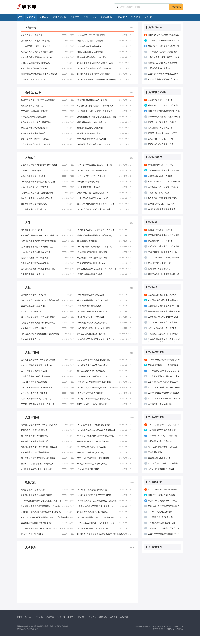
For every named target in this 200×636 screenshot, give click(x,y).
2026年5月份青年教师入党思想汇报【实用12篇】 (48, 501)
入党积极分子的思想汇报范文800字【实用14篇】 (48, 512)
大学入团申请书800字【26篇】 (161, 469)
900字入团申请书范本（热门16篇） (104, 463)
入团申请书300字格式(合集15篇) (162, 430)
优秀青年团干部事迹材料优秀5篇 (48, 263)
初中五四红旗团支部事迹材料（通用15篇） (104, 246)
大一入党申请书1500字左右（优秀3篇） (163, 377)
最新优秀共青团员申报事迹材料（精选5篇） (163, 275)
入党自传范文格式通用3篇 (159, 68)
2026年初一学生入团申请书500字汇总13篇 (104, 436)
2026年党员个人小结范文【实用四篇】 (104, 209)
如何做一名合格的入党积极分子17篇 (48, 198)
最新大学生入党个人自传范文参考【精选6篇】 (162, 63)
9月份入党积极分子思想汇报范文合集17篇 (104, 506)
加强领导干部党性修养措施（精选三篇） (104, 144)
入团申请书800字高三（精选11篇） (163, 436)
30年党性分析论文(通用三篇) (48, 117)
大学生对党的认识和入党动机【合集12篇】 (104, 165)
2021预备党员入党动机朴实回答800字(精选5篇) (163, 301)
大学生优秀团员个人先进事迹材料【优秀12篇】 (104, 269)
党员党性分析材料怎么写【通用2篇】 (104, 100)
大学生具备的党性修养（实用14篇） (48, 144)
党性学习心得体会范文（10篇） (162, 139)
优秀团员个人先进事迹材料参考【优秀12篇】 (104, 230)
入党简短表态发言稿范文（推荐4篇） (164, 187)
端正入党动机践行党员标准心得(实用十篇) (164, 182)
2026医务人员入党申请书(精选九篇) (104, 365)
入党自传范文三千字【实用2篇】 (104, 35)
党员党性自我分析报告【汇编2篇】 (163, 122)
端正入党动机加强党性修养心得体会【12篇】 (104, 204)
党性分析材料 (59, 17)
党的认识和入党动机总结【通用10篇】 (104, 328)
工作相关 (40, 617)
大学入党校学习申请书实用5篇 (48, 393)
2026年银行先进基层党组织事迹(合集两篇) (48, 74)
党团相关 (148, 17)
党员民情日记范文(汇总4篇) (104, 187)
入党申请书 (106, 17)
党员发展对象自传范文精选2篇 (48, 204)
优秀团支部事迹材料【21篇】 (104, 274)
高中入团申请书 (155, 452)
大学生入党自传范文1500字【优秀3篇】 (163, 58)
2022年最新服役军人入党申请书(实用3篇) (164, 366)
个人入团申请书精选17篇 (104, 469)
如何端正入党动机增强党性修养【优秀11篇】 (48, 334)
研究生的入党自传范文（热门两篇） (104, 57)
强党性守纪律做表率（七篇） (104, 133)
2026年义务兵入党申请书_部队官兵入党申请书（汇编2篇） (104, 387)
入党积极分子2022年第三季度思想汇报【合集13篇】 (164, 529)
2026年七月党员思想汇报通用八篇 (104, 490)
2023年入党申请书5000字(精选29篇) (164, 387)
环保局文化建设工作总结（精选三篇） (162, 134)
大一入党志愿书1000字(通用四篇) (48, 376)
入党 (94, 17)
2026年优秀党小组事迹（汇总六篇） (48, 46)
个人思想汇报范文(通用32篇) (160, 517)
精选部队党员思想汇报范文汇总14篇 (104, 528)
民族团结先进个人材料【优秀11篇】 (48, 252)
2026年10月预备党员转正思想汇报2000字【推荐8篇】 (48, 517)
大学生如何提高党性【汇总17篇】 (104, 139)
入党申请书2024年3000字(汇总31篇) (164, 393)
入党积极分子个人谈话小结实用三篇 (163, 170)
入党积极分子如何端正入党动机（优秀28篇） (104, 339)
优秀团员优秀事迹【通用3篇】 (161, 241)
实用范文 (71, 617)
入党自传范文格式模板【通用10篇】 (48, 63)
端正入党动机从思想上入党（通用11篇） (48, 317)
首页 (20, 17)
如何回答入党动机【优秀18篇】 (104, 317)
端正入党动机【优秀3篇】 (48, 311)
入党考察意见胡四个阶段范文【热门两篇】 (48, 165)
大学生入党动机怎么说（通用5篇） (104, 334)
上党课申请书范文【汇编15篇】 (48, 209)
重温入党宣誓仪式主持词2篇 (48, 176)
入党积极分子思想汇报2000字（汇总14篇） (104, 517)
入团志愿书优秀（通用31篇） (161, 441)
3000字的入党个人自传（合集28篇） (164, 35)
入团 (85, 17)
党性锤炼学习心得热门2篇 (48, 106)
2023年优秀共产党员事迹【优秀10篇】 (163, 80)
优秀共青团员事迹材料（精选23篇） (104, 252)
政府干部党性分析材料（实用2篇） (48, 139)
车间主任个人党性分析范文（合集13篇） (48, 100)
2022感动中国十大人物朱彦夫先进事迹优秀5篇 (164, 258)
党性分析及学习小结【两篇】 (48, 133)
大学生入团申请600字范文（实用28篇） (163, 425)
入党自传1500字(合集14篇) (104, 46)
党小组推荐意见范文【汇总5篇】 (162, 204)
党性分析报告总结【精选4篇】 (104, 128)
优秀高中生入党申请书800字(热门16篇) (48, 360)
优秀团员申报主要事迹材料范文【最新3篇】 (163, 247)
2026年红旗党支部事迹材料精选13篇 (48, 57)
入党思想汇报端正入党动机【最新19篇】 (48, 322)
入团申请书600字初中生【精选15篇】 (48, 469)
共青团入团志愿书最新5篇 (159, 458)
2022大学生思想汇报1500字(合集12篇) (163, 507)
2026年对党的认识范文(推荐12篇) (104, 170)
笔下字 (19, 617)
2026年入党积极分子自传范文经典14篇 (104, 68)
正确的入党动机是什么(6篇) (160, 176)
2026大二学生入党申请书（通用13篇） (48, 365)
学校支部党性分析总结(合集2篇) (48, 128)
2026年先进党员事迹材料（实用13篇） (104, 74)
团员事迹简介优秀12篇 (104, 241)
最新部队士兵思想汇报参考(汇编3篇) (48, 495)
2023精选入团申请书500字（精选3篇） (163, 464)
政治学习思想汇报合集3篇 (48, 534)
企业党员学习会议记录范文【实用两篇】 (48, 182)
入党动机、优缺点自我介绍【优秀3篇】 (163, 334)
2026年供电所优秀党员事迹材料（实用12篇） (104, 79)
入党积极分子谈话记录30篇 (160, 404)
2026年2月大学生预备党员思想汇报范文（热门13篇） (104, 534)
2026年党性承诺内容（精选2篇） (48, 111)
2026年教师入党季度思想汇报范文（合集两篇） (104, 501)
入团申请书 (121, 17)
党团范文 (31, 17)
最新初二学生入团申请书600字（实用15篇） (48, 425)
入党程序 (74, 17)
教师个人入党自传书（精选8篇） (104, 41)
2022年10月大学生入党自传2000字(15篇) (163, 74)
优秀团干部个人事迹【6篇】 (160, 263)
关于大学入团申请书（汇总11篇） (104, 447)
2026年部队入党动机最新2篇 (48, 306)
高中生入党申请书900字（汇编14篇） (48, 399)
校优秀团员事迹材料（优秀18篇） (48, 258)
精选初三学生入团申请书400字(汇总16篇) (48, 447)
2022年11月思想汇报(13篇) (160, 512)
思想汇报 (135, 17)
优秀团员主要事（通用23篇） (48, 274)
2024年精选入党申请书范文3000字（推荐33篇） (163, 382)
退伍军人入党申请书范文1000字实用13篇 (48, 387)
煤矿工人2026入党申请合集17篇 (104, 371)
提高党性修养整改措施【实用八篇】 (104, 122)
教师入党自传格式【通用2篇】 (104, 52)
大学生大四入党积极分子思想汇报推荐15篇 (104, 523)
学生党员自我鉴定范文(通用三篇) (162, 198)
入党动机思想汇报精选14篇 (104, 306)
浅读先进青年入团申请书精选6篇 (48, 452)
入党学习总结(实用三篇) (158, 192)
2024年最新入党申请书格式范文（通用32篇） (164, 371)
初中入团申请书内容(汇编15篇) (104, 452)
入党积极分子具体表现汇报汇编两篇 (104, 193)
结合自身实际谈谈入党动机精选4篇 (104, 322)
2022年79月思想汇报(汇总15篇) (162, 495)
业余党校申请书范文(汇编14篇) (104, 182)
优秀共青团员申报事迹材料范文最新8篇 (164, 236)
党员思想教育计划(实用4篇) (48, 490)
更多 (132, 28)
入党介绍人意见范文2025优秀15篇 (104, 311)
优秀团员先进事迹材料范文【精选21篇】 (48, 269)
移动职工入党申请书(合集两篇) (48, 382)
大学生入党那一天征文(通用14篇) (104, 176)
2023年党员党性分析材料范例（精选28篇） (164, 111)
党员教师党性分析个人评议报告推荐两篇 (104, 111)
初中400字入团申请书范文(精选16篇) (48, 463)
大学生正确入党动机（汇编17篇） (48, 187)
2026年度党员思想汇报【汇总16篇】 (104, 512)
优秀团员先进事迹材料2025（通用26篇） (104, 235)
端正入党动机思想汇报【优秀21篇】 (104, 300)
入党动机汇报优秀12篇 (48, 339)
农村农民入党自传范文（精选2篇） (48, 41)
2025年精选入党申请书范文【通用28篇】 (164, 399)
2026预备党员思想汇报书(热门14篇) (48, 523)
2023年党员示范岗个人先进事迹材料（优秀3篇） (164, 52)
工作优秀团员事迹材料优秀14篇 (104, 263)
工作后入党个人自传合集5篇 (48, 79)
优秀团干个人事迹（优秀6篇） (161, 230)
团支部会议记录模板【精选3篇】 (48, 441)
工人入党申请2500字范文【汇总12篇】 (104, 360)
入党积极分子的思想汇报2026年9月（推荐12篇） (48, 528)
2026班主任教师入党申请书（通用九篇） (48, 404)
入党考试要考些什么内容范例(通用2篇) (48, 193)
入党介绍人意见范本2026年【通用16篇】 (104, 382)
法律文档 (61, 617)
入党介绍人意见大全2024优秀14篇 (163, 317)
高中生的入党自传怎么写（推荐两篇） (48, 52)
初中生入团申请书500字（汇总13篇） (104, 441)
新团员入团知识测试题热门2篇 (48, 430)
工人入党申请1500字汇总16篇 (48, 371)
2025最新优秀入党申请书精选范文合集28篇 (164, 360)
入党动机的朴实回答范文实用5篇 (162, 295)
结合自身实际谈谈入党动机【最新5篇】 (163, 323)
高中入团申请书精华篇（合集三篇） (163, 447)
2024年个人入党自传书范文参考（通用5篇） (164, 41)
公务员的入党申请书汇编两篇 (104, 393)
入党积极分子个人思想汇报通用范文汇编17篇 (48, 506)
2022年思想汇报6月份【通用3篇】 (163, 489)
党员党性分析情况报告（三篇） (161, 144)
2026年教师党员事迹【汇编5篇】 (48, 68)
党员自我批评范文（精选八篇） (161, 165)
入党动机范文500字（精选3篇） (104, 295)
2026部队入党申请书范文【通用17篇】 (104, 399)
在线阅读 (124, 617)
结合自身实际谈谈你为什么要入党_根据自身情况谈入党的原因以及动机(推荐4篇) (164, 340)
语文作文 (29, 617)
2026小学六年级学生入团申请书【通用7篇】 (104, 430)
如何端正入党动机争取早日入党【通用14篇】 (48, 300)
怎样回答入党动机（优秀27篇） (48, 295)
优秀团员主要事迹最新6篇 (159, 268)
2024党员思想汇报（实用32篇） (162, 523)
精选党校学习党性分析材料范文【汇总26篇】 (163, 106)
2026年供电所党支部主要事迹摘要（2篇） (104, 63)
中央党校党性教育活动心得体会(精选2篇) (104, 106)
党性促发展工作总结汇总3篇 (160, 128)
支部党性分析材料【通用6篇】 (161, 100)
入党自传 (44, 17)
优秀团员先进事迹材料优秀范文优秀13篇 (48, 241)
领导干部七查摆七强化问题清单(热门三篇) (164, 117)
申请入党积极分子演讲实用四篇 (161, 209)
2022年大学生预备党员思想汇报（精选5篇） (164, 534)
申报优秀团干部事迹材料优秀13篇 (104, 258)
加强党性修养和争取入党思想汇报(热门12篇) (104, 117)
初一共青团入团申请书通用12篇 (48, 436)
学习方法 (103, 617)
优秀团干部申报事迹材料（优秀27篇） (48, 246)
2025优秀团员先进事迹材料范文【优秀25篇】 (48, 235)
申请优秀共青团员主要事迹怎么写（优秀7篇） (162, 252)
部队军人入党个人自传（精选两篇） (104, 404)
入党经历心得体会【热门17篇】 (48, 170)
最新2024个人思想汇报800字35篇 (162, 500)
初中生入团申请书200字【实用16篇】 (104, 458)
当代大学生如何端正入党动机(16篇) (104, 198)
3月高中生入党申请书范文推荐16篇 (104, 376)
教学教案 (50, 617)
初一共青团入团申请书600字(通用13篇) (48, 458)
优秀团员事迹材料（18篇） (48, 230)
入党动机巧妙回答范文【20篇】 (48, 328)
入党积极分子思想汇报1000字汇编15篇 (104, 495)
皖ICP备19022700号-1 (175, 629)
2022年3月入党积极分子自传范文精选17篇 (163, 47)
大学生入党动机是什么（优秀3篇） (163, 328)
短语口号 (92, 617)
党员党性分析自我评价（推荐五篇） (48, 122)
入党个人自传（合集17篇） (48, 35)
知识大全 (114, 617)
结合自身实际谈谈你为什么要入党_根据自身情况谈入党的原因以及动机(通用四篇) (164, 312)
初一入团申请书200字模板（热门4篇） (104, 425)
